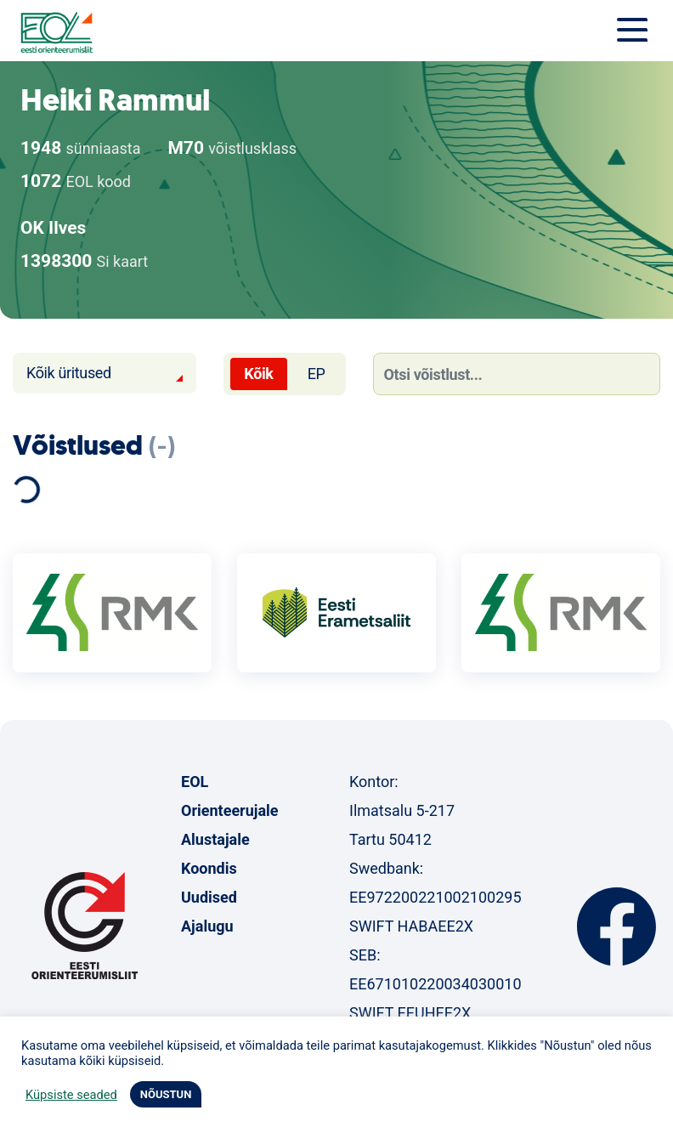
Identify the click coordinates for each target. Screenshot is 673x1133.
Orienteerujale (230, 810)
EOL (194, 781)
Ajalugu (207, 926)
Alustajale (215, 839)
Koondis (209, 868)
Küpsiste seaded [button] (71, 1094)
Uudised (209, 897)
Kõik (258, 373)
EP (316, 373)
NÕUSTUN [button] (166, 1094)
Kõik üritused (68, 373)
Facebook (616, 926)
